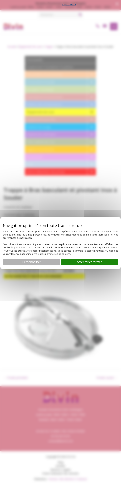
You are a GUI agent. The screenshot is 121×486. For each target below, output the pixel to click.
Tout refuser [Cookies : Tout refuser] (69, 4)
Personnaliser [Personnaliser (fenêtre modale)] (31, 262)
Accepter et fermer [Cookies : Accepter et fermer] (89, 262)
